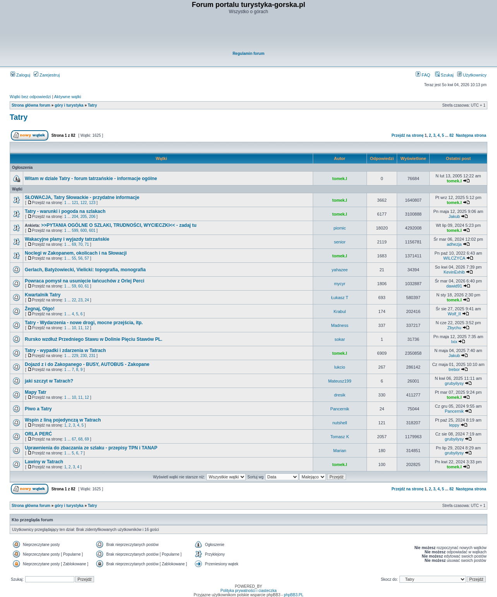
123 (92, 203)
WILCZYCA (454, 258)
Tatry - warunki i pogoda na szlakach (65, 211)
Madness (339, 325)
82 (451, 135)
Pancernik (339, 409)
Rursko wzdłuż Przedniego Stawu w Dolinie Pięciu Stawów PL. (93, 339)
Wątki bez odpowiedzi (30, 96)
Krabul (340, 311)
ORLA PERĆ (38, 434)
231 (92, 356)
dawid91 (454, 286)
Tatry (92, 105)
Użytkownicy (472, 75)
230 (84, 356)
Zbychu (454, 327)
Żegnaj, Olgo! (40, 308)
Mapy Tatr (35, 392)
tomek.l (339, 178)
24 (87, 300)
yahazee (340, 269)
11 (80, 328)
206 (92, 216)
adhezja (454, 244)
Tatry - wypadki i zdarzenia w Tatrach (65, 350)
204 (75, 216)
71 (87, 244)
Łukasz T (339, 297)
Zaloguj (20, 75)
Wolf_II (454, 313)
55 (74, 258)
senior (340, 242)
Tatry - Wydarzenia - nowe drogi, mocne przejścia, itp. (84, 322)
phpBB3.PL (293, 595)
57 (87, 258)
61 (87, 286)
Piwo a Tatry (38, 409)
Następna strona (471, 135)
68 (80, 439)
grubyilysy (454, 383)
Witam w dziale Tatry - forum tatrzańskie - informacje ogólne (91, 178)
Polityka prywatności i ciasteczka (248, 590)
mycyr (339, 283)
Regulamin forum (248, 53)
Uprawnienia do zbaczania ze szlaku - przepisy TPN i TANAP (91, 448)
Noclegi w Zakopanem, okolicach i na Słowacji (76, 253)
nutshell (339, 422)
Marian (339, 450)
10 (74, 328)
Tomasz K (339, 436)
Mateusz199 (339, 381)
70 (80, 244)
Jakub (454, 216)
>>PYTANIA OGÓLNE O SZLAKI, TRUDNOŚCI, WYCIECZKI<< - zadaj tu (118, 225)
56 (80, 258)
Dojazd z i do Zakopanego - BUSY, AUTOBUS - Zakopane (87, 364)
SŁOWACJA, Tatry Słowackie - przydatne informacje (82, 197)
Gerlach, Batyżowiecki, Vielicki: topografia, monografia (85, 269)
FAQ (423, 75)
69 (74, 244)
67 (74, 439)
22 (74, 300)
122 (84, 203)
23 (80, 300)
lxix (454, 341)
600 (84, 230)
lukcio (339, 367)
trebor (454, 369)
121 (75, 203)
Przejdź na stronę (407, 135)
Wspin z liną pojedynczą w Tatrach (63, 420)
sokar (339, 339)
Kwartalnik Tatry (42, 295)
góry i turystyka (69, 105)
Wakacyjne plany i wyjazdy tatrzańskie (67, 239)
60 (80, 286)
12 (87, 328)
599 (75, 230)
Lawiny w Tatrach (44, 461)
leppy (454, 425)
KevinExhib (454, 272)
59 (74, 286)
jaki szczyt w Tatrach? (49, 381)
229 (75, 356)
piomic (340, 228)
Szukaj (444, 75)
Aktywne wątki (67, 96)
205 (84, 216)
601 (92, 230)
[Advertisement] (249, 33)
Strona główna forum (31, 105)
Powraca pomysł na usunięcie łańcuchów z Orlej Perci (84, 281)
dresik (339, 395)
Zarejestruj (47, 75)
